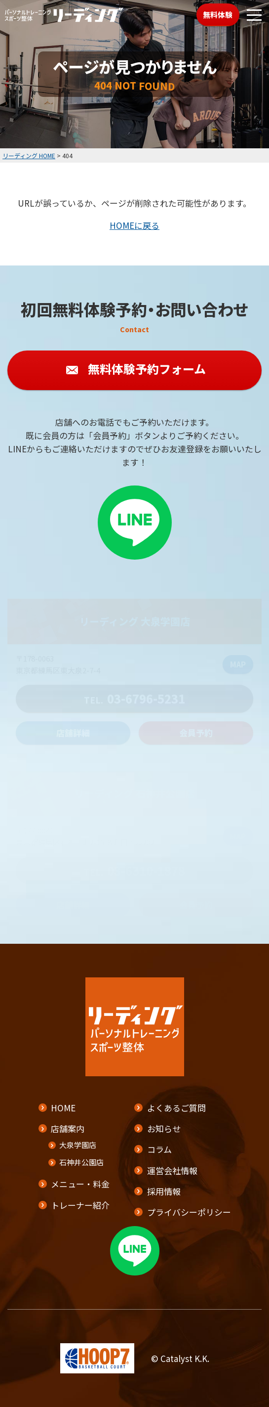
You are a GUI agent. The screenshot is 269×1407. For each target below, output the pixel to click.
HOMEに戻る (134, 225)
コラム (159, 1149)
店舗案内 (67, 1128)
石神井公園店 (81, 1162)
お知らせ (164, 1128)
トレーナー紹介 (80, 1205)
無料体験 (217, 14)
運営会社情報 (172, 1170)
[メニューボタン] (254, 15)
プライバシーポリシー (189, 1212)
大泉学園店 (77, 1145)
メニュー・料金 (80, 1184)
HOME (63, 1107)
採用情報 (164, 1191)
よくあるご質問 (176, 1107)
